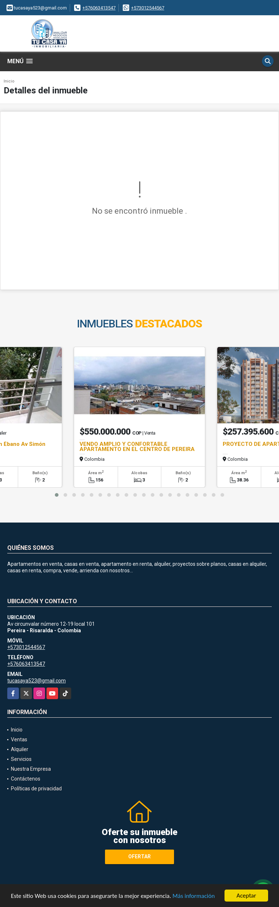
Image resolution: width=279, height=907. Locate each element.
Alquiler (19, 749)
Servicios (21, 759)
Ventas (19, 739)
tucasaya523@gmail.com (36, 681)
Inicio (9, 81)
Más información (194, 896)
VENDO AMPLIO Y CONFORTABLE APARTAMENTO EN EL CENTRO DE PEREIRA (137, 446)
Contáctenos (25, 779)
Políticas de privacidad (36, 788)
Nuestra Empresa (31, 769)
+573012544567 (147, 8)
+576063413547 (99, 8)
